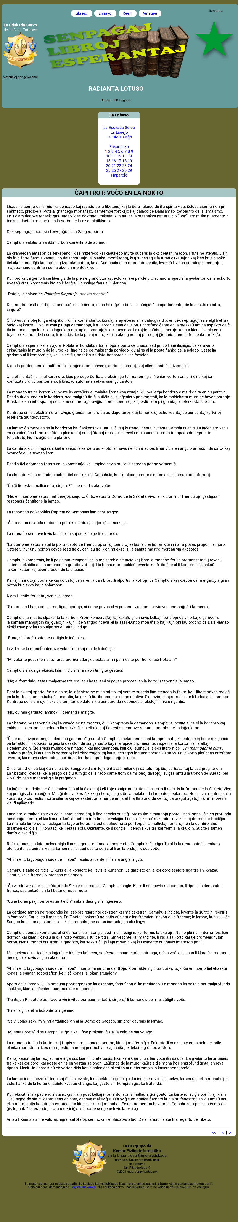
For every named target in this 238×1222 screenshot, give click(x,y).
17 (119, 161)
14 (130, 156)
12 (119, 156)
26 (113, 170)
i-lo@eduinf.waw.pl (83, 1187)
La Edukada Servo (119, 127)
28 (124, 170)
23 (124, 165)
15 (108, 161)
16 (113, 161)
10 (108, 156)
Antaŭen (149, 13)
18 (124, 161)
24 (130, 165)
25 (108, 170)
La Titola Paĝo (119, 137)
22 (119, 165)
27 (119, 170)
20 (108, 165)
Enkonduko (119, 146)
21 (113, 165)
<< (214, 1132)
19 (130, 161)
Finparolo (119, 175)
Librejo (81, 13)
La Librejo (119, 132)
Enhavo (105, 13)
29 (130, 170)
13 (124, 156)
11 (113, 156)
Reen (127, 13)
